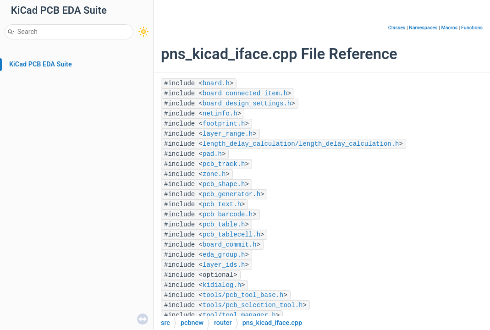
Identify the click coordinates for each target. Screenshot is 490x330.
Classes (397, 28)
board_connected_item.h (245, 93)
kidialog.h (222, 285)
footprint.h (224, 123)
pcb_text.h (222, 204)
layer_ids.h (224, 265)
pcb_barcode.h (228, 214)
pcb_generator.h (231, 194)
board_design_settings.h (247, 103)
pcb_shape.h (224, 184)
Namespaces (423, 28)
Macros (449, 28)
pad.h (212, 154)
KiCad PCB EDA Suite (40, 64)
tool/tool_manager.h (239, 315)
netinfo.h (220, 113)
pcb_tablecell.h (231, 234)
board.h (216, 83)
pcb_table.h (224, 224)
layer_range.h (228, 134)
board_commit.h (230, 244)
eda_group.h (224, 254)
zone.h (214, 174)
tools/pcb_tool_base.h (243, 295)
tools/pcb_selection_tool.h (253, 305)
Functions (472, 28)
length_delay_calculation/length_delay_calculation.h (301, 144)
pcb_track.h (224, 164)
